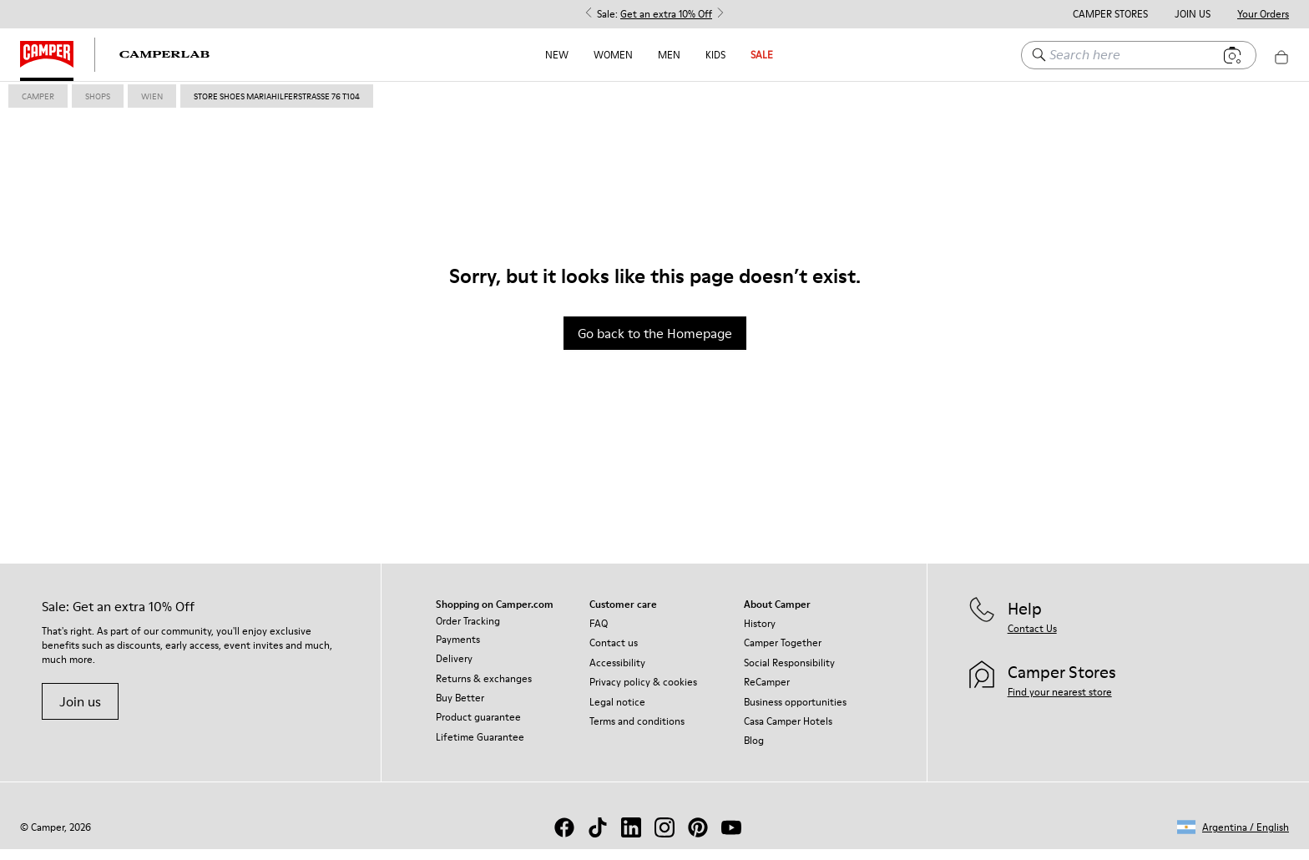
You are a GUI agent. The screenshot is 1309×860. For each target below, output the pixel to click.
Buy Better (460, 708)
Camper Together (782, 653)
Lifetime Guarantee (480, 748)
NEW (557, 55)
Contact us (613, 653)
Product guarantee (478, 728)
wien (152, 107)
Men (669, 55)
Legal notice (617, 713)
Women (613, 55)
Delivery (454, 669)
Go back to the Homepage (655, 344)
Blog (754, 751)
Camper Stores (1110, 14)
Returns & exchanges (484, 689)
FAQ (598, 634)
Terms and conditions (637, 732)
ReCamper (767, 692)
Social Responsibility (789, 673)
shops (97, 107)
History (760, 634)
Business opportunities (795, 713)
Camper (38, 107)
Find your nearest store (1060, 703)
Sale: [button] (654, 14)
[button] (1233, 837)
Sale (762, 55)
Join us (80, 712)
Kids (715, 55)
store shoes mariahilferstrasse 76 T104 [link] (277, 107)
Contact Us (1032, 639)
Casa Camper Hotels (788, 732)
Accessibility (617, 673)
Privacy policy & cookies (643, 692)
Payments (458, 650)
